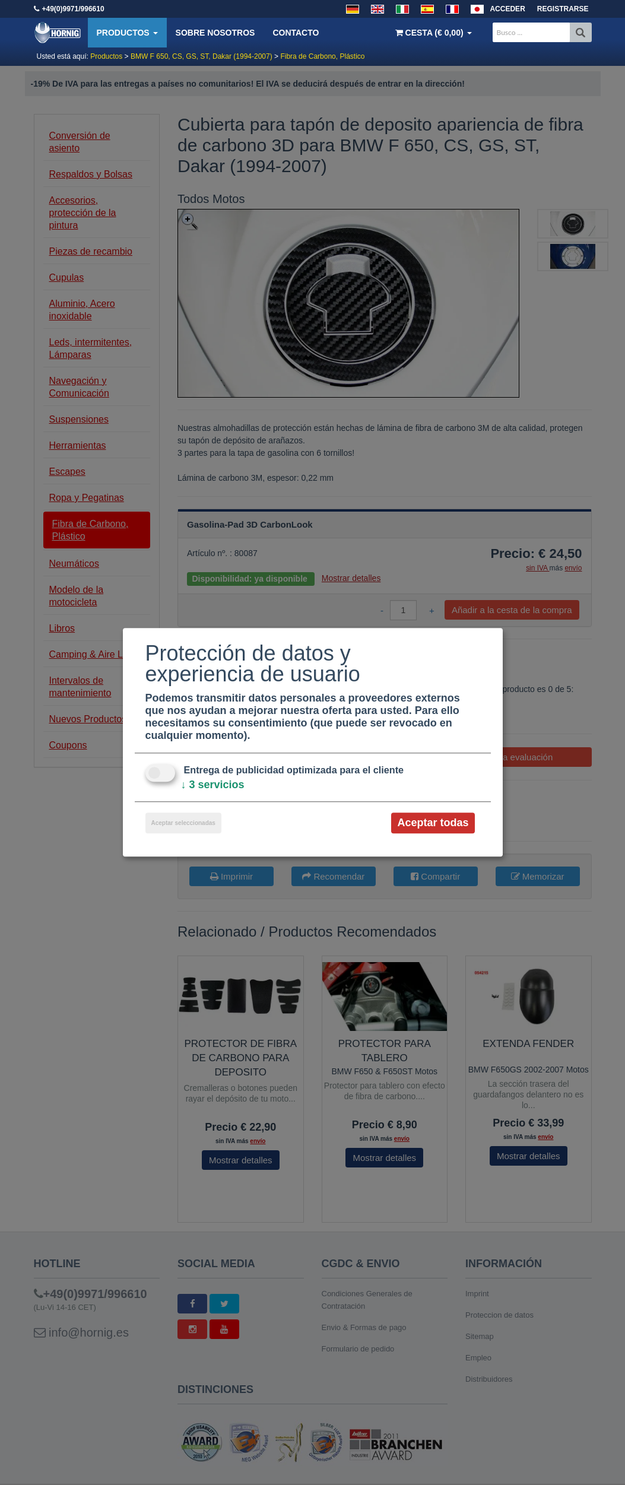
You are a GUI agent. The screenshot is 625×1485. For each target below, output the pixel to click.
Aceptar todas (432, 823)
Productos (127, 32)
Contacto (295, 32)
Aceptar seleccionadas (183, 823)
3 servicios (213, 785)
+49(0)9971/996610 (73, 9)
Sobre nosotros (215, 32)
